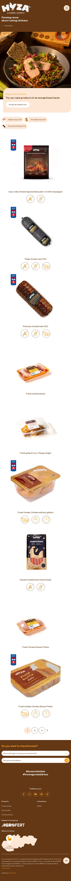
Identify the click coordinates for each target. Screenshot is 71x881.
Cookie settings (6, 868)
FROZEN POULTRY (35, 120)
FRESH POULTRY (12, 120)
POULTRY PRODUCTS (14, 126)
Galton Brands (12, 873)
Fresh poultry (6, 810)
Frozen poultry (6, 806)
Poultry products (7, 815)
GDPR (39, 806)
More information (18, 105)
